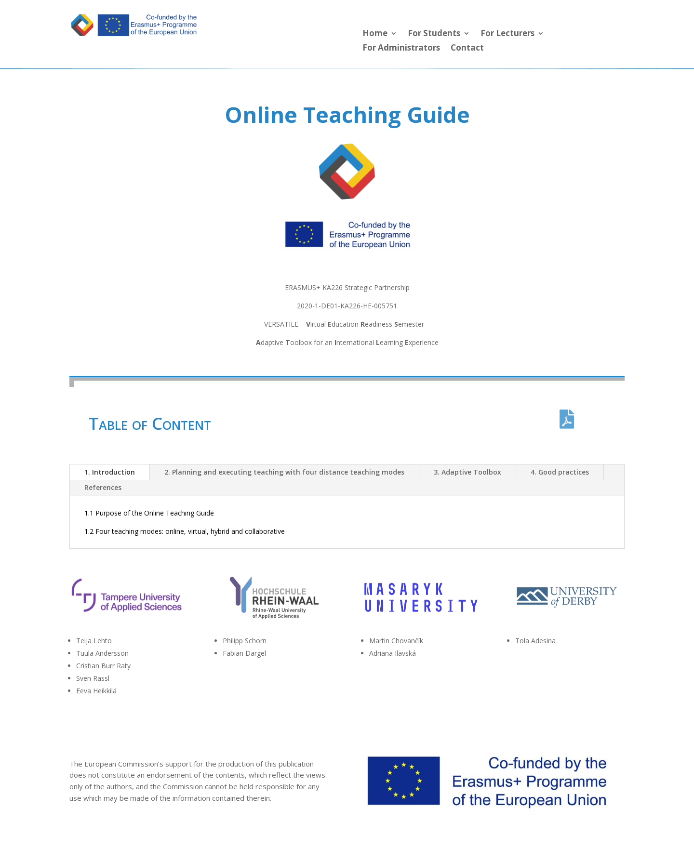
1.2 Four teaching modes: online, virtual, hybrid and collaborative (184, 531)
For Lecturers (507, 34)
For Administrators (401, 48)
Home (374, 34)
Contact (467, 48)
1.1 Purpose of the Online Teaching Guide (149, 512)
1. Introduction (109, 472)
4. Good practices (560, 472)
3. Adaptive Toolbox (467, 472)
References (102, 487)
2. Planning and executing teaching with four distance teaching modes (284, 472)
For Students (434, 34)
